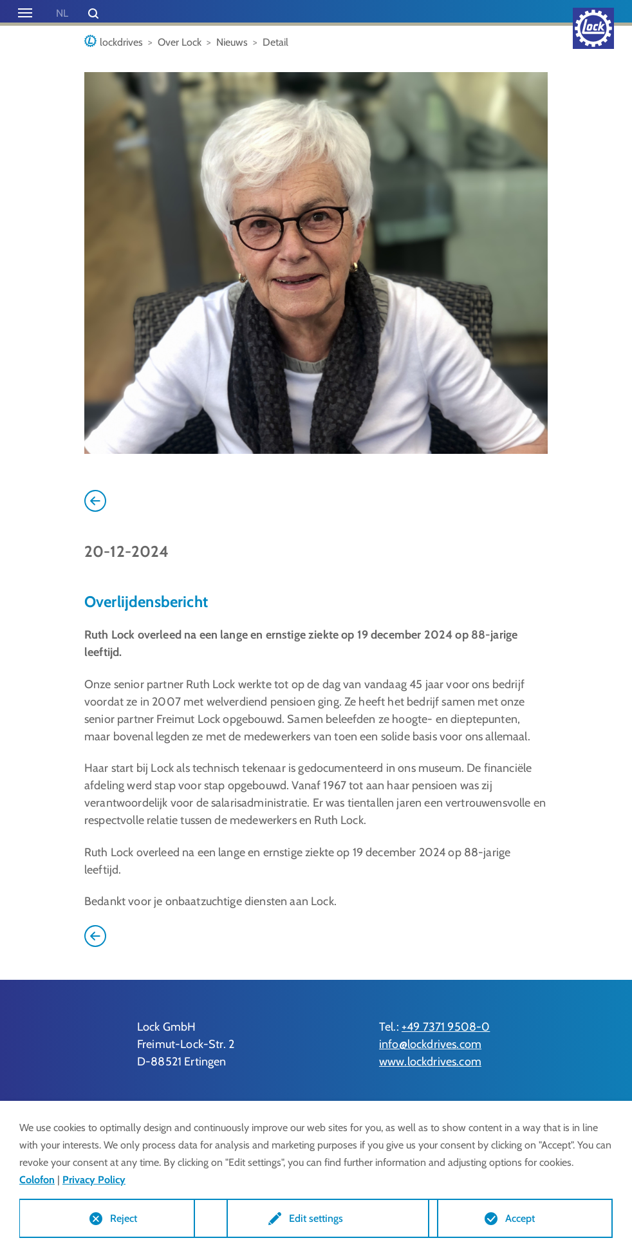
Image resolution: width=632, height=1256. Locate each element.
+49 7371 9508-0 (446, 1027)
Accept (520, 1218)
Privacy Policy (93, 1178)
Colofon (37, 1178)
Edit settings (316, 1218)
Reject (111, 1218)
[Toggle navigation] (25, 13)
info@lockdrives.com (430, 1044)
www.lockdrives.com (430, 1061)
